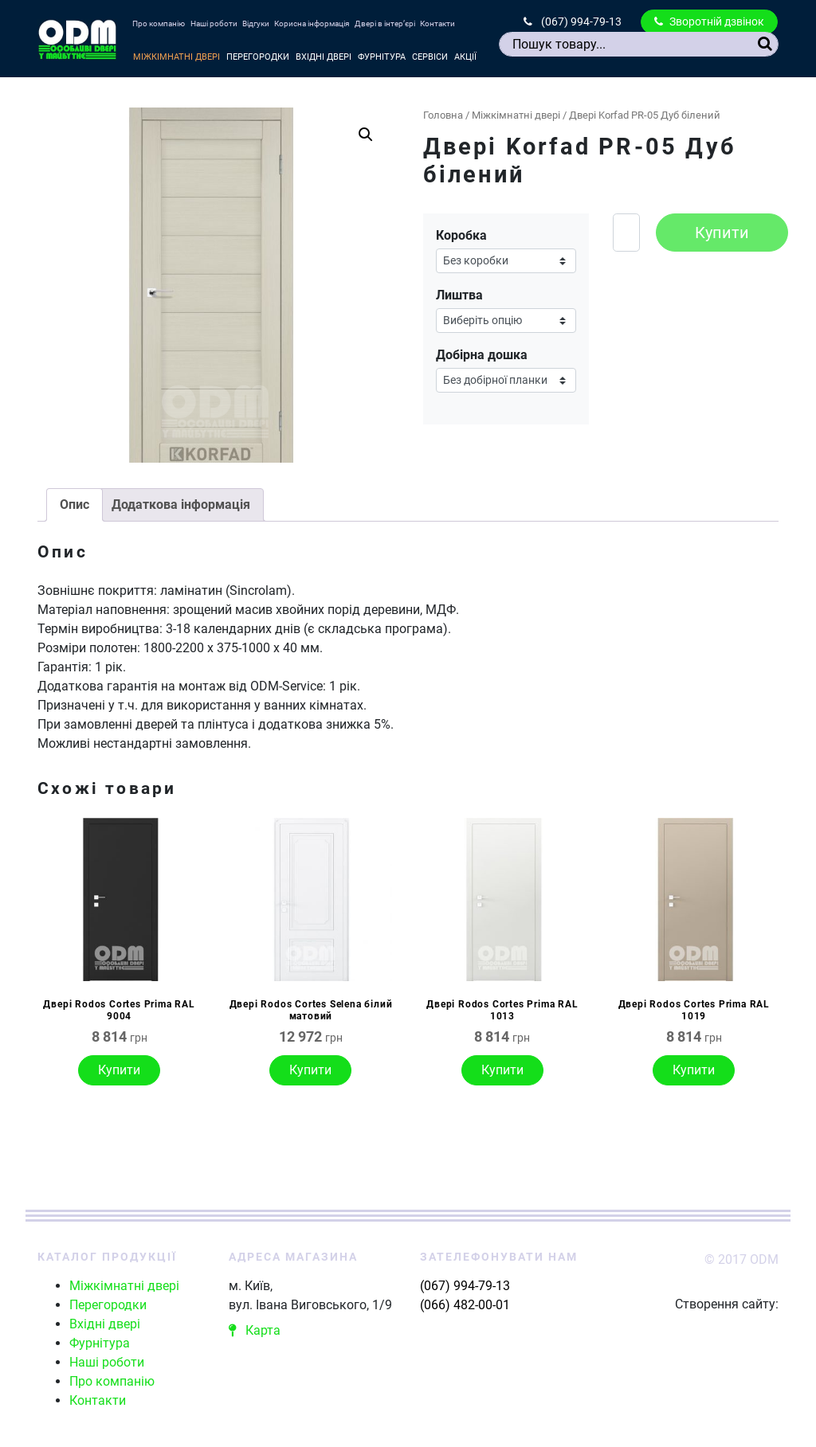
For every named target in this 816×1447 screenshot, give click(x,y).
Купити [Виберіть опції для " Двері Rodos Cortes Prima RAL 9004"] (119, 1069)
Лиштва (459, 295)
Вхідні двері (323, 57)
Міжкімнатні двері (176, 57)
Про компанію (158, 23)
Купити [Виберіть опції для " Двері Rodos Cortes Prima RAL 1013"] (502, 1069)
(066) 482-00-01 (465, 1304)
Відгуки (255, 23)
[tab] (74, 505)
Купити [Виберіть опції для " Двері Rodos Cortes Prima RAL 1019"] (694, 1069)
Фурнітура (382, 57)
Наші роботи (213, 23)
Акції (465, 57)
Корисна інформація (311, 23)
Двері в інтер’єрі (385, 23)
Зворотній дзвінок (709, 21)
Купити (722, 232)
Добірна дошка (482, 354)
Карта (254, 1330)
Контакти (437, 23)
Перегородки (257, 57)
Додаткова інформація (181, 504)
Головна (443, 115)
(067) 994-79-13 (573, 21)
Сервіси (430, 57)
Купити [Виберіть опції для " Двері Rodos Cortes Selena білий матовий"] (310, 1069)
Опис (74, 504)
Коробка (461, 235)
